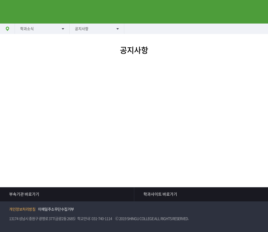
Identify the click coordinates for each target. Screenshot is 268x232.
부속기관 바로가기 (24, 194)
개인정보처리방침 (22, 209)
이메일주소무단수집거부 (56, 209)
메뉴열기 (12, 12)
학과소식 (27, 29)
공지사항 (81, 29)
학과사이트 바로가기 (160, 194)
